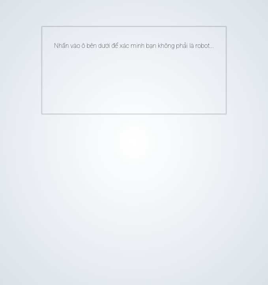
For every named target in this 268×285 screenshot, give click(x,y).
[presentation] (122, 78)
